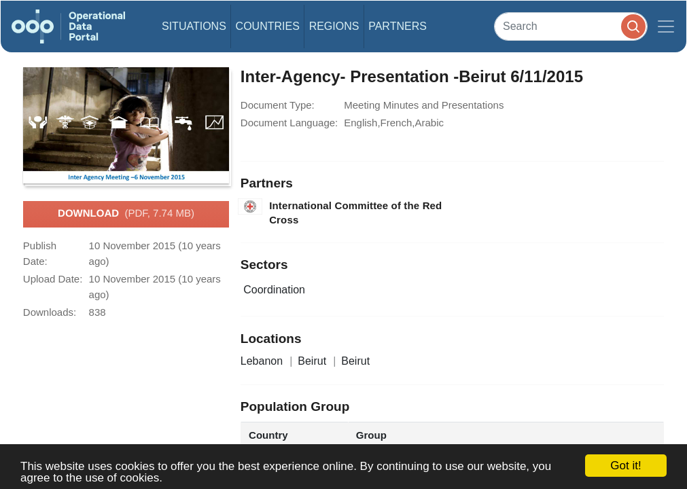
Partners (397, 26)
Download (126, 214)
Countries (268, 26)
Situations (194, 26)
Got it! (625, 465)
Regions (334, 26)
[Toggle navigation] (666, 26)
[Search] (571, 26)
